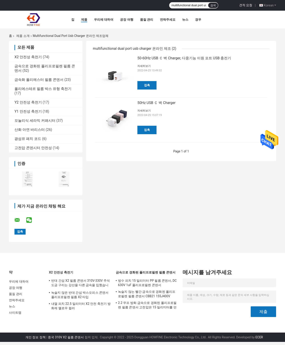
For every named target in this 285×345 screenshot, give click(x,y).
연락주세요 (167, 19)
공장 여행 (126, 19)
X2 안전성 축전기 (28, 57)
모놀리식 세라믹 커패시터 (34, 120)
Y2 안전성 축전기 (28, 102)
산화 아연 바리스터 (29, 130)
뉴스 (185, 19)
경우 (198, 19)
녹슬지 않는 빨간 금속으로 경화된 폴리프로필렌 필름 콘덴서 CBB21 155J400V (146, 294)
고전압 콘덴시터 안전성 (33, 148)
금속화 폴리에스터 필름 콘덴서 (38, 80)
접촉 (147, 85)
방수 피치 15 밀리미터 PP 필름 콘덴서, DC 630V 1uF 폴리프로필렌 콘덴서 (147, 283)
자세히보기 (144, 66)
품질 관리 (146, 19)
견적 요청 (245, 5)
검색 (213, 5)
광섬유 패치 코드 (27, 139)
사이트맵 (15, 312)
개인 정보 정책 (35, 337)
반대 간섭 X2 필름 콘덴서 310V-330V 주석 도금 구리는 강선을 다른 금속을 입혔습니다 (80, 283)
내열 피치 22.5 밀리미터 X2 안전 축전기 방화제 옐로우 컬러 (81, 306)
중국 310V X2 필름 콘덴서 (66, 337)
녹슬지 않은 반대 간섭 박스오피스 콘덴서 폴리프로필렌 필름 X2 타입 (80, 295)
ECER (259, 337)
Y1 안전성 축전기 (28, 111)
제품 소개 (22, 36)
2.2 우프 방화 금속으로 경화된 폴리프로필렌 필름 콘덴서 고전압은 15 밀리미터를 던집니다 (147, 305)
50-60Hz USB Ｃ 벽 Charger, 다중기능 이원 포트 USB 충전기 (184, 58)
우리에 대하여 (103, 19)
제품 (84, 19)
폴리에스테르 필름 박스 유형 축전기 (42, 89)
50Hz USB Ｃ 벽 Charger (156, 103)
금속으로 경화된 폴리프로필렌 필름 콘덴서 (145, 272)
